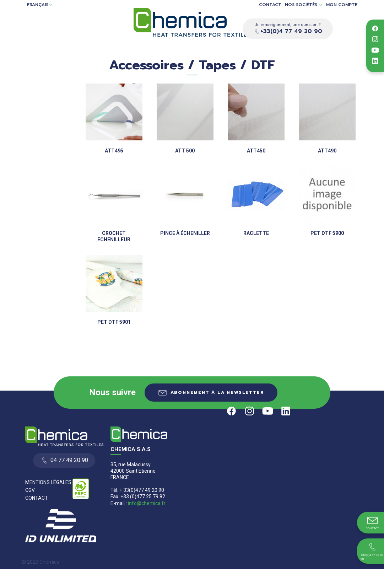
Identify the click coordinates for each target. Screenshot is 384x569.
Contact (270, 5)
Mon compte (341, 5)
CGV (30, 490)
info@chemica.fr (147, 503)
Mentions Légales (48, 482)
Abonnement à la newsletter (217, 392)
